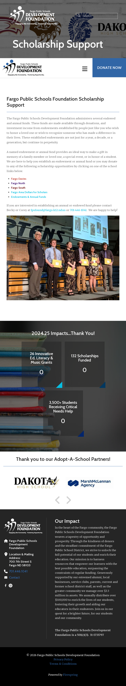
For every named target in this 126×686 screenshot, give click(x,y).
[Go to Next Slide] (68, 500)
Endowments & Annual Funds (28, 196)
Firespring (70, 674)
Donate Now (109, 68)
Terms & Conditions (63, 663)
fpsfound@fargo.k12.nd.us (48, 210)
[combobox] (97, 16)
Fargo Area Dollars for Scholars (29, 192)
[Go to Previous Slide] (57, 500)
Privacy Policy (63, 659)
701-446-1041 (78, 210)
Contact (14, 577)
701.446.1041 (17, 571)
